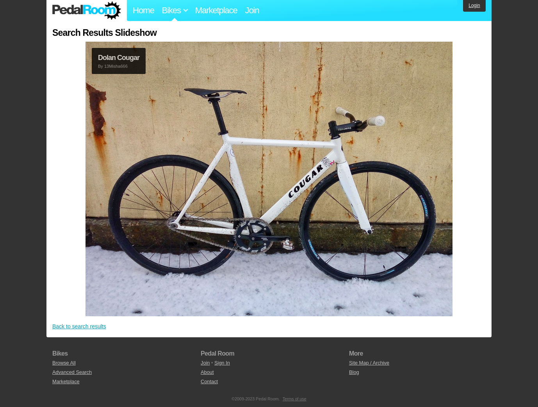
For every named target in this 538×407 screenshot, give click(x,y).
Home (143, 10)
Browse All (64, 363)
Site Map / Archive (369, 363)
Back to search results (79, 326)
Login (474, 5)
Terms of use (294, 398)
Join (252, 10)
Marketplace (216, 10)
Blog (354, 372)
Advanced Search (72, 372)
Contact (209, 381)
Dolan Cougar (118, 58)
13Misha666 (116, 66)
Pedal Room (86, 10)
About (207, 372)
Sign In (222, 363)
